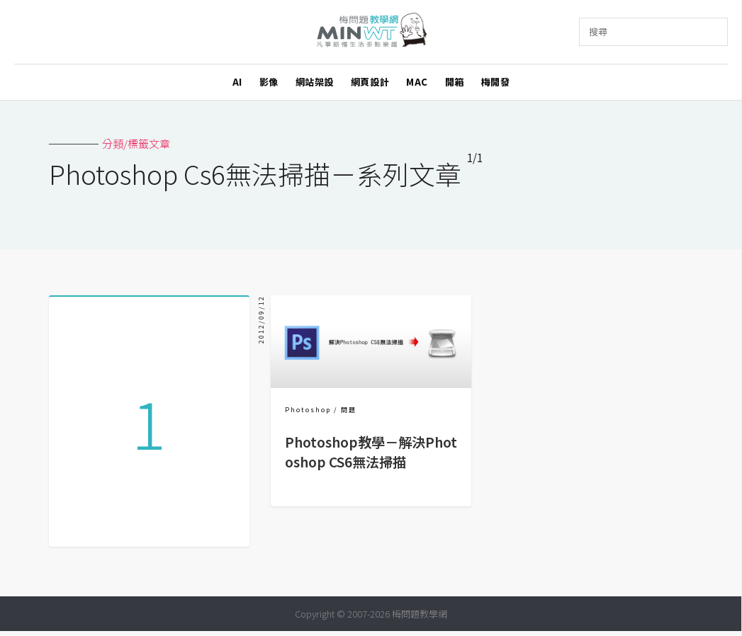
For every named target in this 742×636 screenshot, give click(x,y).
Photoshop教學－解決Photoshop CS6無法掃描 (371, 452)
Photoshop (308, 409)
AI (237, 82)
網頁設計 (370, 82)
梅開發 (495, 82)
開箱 (454, 82)
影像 (269, 82)
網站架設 (315, 82)
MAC (417, 82)
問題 (348, 409)
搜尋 (598, 31)
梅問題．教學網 (371, 32)
